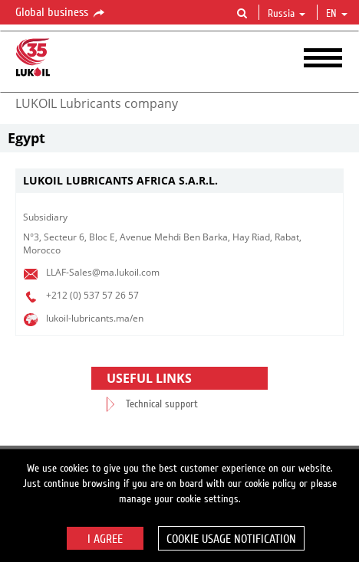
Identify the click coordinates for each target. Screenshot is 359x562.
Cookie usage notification (231, 539)
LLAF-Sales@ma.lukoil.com (103, 272)
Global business (61, 13)
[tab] (179, 181)
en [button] (336, 14)
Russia (286, 14)
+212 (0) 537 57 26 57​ (92, 295)
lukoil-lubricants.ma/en (94, 318)
